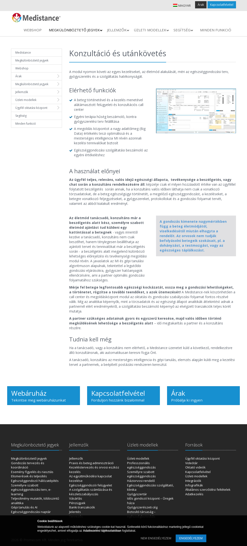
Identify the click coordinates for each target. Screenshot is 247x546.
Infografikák (194, 485)
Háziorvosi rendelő (141, 481)
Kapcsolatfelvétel (221, 5)
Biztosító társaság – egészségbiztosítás (141, 514)
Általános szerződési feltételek (207, 489)
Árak (201, 5)
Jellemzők (21, 92)
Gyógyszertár (137, 494)
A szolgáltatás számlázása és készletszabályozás (90, 491)
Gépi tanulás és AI (24, 507)
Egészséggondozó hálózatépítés (35, 481)
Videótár (191, 463)
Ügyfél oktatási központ (31, 108)
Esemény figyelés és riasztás (32, 472)
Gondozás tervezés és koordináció (27, 465)
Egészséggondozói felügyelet (90, 485)
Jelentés (75, 512)
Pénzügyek (77, 503)
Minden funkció (25, 124)
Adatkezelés (194, 494)
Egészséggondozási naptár (31, 512)
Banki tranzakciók (82, 507)
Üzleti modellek (25, 100)
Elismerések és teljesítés (29, 476)
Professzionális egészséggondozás (141, 465)
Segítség (21, 116)
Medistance (23, 52)
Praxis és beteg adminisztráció (91, 463)
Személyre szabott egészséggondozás (141, 474)
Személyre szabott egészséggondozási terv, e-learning (31, 489)
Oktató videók (195, 467)
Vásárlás (75, 498)
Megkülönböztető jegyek (31, 60)
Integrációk (193, 481)
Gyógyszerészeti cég (142, 507)
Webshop (21, 68)
